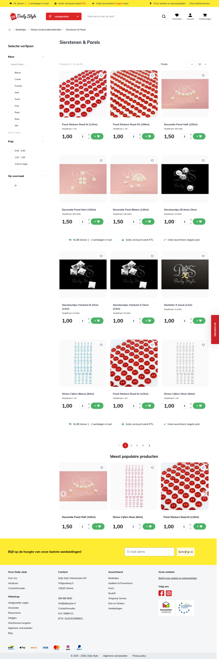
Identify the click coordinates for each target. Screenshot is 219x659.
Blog (10, 633)
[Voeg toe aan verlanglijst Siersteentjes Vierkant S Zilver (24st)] (152, 256)
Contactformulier (16, 588)
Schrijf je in (185, 552)
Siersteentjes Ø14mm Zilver (180, 209)
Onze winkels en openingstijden (169, 3)
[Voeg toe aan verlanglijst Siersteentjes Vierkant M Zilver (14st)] (101, 256)
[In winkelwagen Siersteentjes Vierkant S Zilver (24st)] (148, 321)
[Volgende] (149, 445)
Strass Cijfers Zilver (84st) (179, 393)
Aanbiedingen (115, 608)
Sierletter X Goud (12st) (178, 304)
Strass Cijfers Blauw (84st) (78, 393)
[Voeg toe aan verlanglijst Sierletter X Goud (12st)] (203, 256)
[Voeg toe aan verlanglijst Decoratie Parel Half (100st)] (203, 75)
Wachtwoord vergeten (19, 623)
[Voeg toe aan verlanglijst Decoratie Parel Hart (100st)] (101, 160)
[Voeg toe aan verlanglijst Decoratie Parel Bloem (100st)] (152, 160)
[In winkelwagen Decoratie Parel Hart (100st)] (97, 221)
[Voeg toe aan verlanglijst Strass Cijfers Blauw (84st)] (101, 345)
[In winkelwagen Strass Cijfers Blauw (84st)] (97, 406)
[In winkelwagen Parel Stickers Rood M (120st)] (97, 136)
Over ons (12, 578)
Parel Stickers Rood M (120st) (80, 124)
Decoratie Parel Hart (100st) (79, 209)
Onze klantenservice (199, 3)
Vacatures (13, 583)
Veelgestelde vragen (18, 602)
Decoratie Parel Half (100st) (181, 124)
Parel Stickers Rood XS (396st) (131, 124)
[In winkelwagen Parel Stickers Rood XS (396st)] (148, 136)
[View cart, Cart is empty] (205, 16)
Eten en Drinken (116, 603)
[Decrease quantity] (89, 138)
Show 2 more (14, 132)
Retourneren (14, 613)
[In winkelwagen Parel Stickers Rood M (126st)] (148, 406)
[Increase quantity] (89, 134)
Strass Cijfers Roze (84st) (128, 517)
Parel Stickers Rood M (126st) (131, 393)
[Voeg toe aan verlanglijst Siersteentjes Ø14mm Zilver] (203, 160)
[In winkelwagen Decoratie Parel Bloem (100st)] (148, 221)
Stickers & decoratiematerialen (46, 29)
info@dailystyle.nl (67, 603)
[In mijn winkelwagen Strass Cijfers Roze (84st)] (149, 526)
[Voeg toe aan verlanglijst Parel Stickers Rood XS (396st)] (152, 75)
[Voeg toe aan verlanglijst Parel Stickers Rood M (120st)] (101, 75)
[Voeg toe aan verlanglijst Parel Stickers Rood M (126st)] (152, 345)
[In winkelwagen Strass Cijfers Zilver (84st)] (199, 406)
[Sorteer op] (177, 64)
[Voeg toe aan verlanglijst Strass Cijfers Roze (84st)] (152, 468)
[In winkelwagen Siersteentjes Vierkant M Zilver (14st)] (97, 321)
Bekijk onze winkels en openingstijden (177, 578)
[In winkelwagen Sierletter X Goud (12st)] (199, 321)
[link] (119, 445)
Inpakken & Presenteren (120, 583)
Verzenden (13, 607)
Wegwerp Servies (117, 598)
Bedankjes (21, 29)
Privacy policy (139, 655)
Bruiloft (112, 593)
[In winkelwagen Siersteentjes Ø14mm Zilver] (199, 221)
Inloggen (12, 618)
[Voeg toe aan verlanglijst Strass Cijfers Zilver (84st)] (203, 345)
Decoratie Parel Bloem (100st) (131, 209)
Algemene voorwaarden (20, 628)
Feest (111, 588)
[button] (215, 329)
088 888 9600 (65, 598)
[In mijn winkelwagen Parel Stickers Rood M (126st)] (199, 526)
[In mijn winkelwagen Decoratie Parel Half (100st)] (98, 526)
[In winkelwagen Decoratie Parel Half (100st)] (199, 136)
